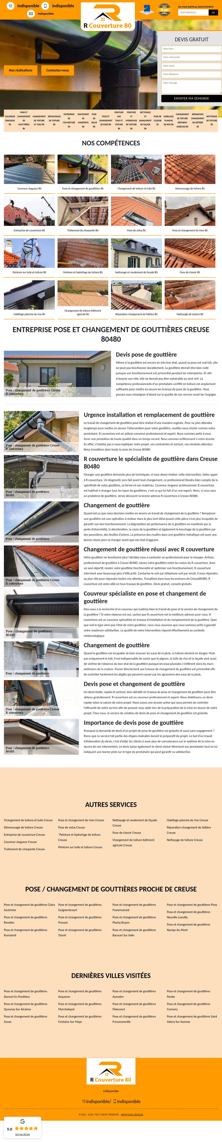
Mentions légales (132, 1114)
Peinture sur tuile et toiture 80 (119, 120)
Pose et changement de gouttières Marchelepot (80, 1006)
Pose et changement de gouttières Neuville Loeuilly (188, 914)
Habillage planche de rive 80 (169, 120)
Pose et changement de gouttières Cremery (188, 1006)
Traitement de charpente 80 (83, 120)
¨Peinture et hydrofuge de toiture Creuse (79, 837)
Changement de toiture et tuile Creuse (28, 820)
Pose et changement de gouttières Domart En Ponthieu (25, 993)
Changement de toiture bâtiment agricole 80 (182, 120)
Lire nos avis (22, 1134)
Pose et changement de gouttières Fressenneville (134, 1019)
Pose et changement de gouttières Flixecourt (134, 1006)
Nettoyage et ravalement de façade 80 (145, 120)
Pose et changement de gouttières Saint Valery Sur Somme (192, 1019)
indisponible (23, 6)
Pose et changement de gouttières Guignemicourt (80, 907)
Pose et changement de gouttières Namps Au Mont (188, 927)
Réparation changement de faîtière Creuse (189, 830)
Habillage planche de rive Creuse (187, 820)
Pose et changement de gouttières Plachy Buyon (134, 919)
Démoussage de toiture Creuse (23, 827)
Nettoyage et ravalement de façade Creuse (135, 822)
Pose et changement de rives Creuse (81, 820)
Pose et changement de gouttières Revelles (25, 919)
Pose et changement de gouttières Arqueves (80, 993)
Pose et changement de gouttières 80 (23, 120)
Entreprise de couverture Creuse (24, 834)
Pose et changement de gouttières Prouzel (80, 919)
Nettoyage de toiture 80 (212, 120)
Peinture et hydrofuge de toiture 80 (131, 120)
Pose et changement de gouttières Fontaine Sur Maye (80, 1019)
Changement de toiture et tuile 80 (39, 120)
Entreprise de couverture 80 (69, 120)
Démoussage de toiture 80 (54, 120)
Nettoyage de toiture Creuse (185, 840)
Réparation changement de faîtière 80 (197, 120)
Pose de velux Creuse (71, 827)
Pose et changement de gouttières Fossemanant (134, 907)
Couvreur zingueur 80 (10, 120)
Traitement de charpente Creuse (24, 849)
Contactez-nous (57, 70)
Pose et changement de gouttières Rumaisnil (25, 932)
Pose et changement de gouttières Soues (25, 1019)
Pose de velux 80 (94, 120)
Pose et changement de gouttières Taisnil (80, 932)
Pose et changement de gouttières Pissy (192, 905)
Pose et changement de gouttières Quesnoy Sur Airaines (25, 1006)
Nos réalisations (20, 70)
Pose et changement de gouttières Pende (188, 993)
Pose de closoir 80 (157, 120)
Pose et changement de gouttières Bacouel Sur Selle (134, 932)
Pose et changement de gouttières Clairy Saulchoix (29, 907)
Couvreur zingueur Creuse (20, 842)
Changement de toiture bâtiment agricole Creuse (133, 842)
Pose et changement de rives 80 (105, 120)
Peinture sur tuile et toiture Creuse (80, 847)
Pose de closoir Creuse (127, 833)
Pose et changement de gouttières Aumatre (134, 993)
